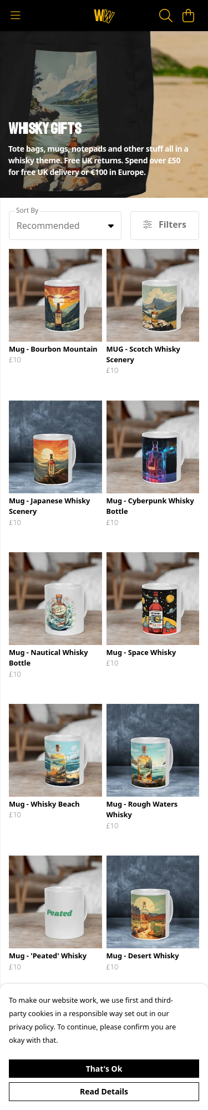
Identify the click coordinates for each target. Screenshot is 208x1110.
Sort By (27, 210)
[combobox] (65, 225)
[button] (111, 225)
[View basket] (188, 15)
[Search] (166, 15)
